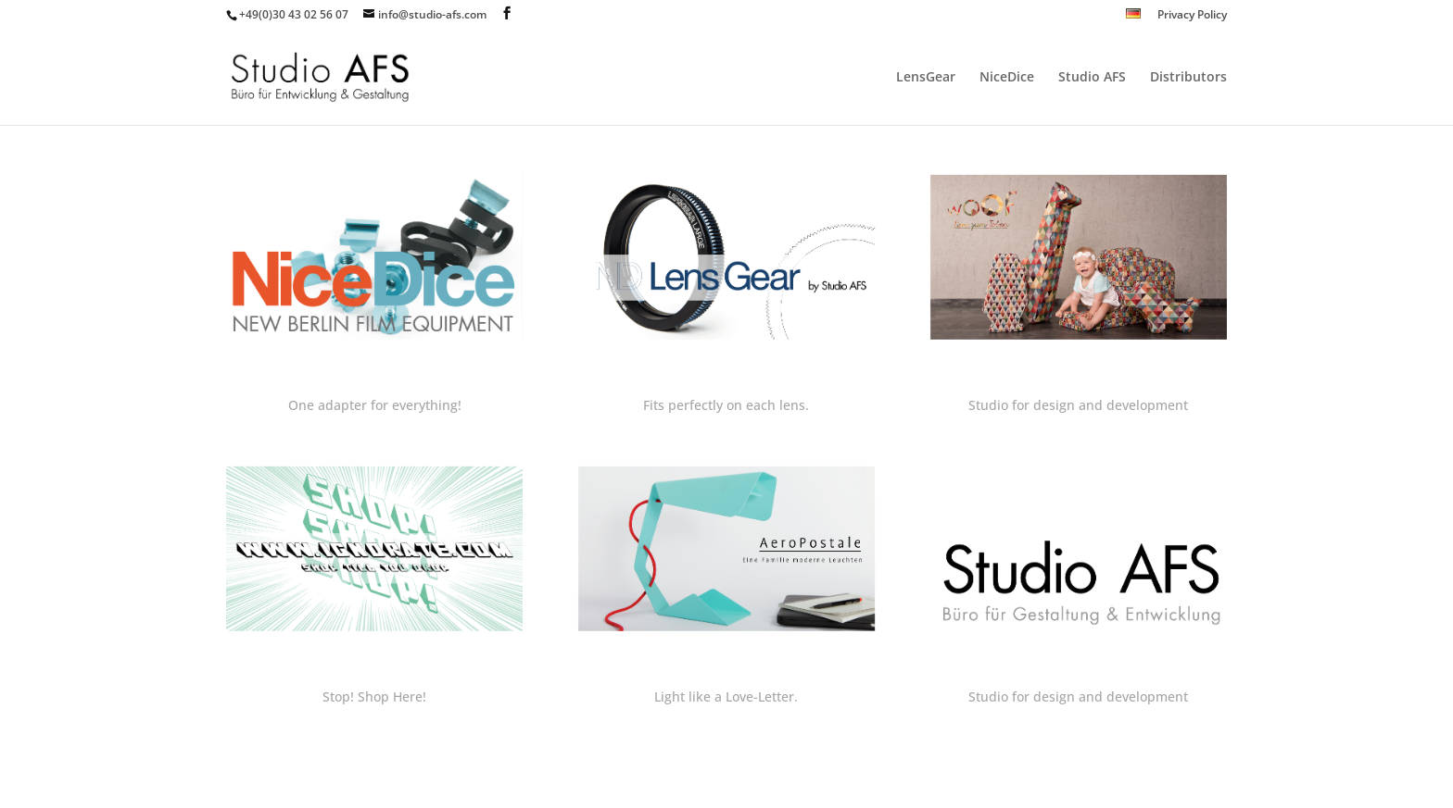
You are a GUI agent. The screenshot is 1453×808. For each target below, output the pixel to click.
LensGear (925, 77)
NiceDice (1006, 77)
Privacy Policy (1192, 15)
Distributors (1188, 77)
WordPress (534, 782)
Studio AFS (1092, 77)
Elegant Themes (357, 782)
